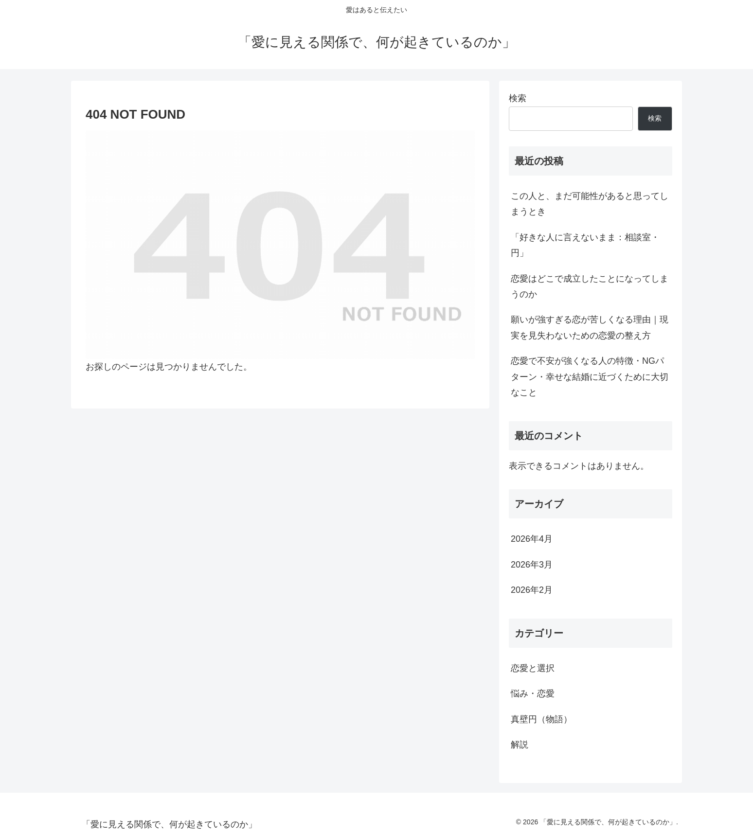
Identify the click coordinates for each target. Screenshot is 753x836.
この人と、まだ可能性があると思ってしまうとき (589, 203)
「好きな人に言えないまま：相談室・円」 (585, 245)
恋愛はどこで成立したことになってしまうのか (589, 286)
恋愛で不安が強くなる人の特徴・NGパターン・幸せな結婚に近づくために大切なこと (589, 376)
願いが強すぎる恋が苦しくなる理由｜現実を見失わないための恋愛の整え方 (589, 327)
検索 (517, 98)
